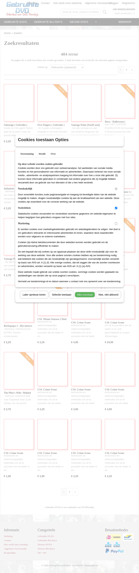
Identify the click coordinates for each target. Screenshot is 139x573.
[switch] (116, 193)
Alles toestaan (85, 299)
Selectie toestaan (61, 299)
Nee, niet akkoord (108, 299)
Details (42, 158)
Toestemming (27, 158)
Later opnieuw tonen (34, 299)
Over (53, 158)
